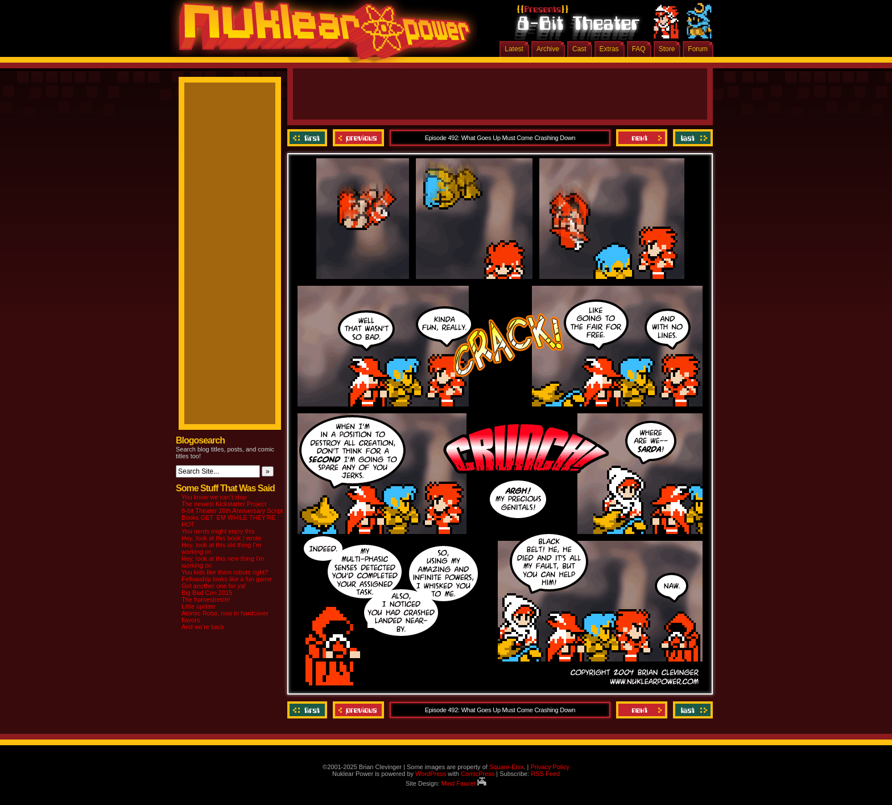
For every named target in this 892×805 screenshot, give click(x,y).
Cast (579, 49)
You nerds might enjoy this (218, 531)
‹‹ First (308, 137)
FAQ (639, 49)
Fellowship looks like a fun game (226, 579)
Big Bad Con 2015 (206, 592)
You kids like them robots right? (224, 572)
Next (641, 137)
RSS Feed (545, 773)
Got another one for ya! (213, 585)
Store (667, 49)
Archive (547, 49)
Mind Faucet (463, 783)
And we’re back (202, 626)
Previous (358, 137)
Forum (698, 49)
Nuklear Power (321, 34)
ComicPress (477, 773)
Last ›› (691, 137)
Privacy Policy (549, 766)
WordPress (430, 773)
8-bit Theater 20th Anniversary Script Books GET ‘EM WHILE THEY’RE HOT (232, 517)
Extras (609, 49)
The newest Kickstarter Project (223, 503)
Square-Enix (506, 766)
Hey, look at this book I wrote (221, 538)
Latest (514, 49)
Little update (198, 606)
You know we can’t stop (214, 497)
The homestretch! (205, 599)
